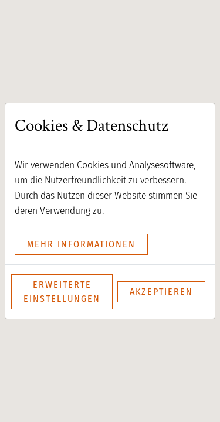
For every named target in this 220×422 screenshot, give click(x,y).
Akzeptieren (161, 291)
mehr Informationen (81, 244)
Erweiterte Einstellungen (61, 291)
